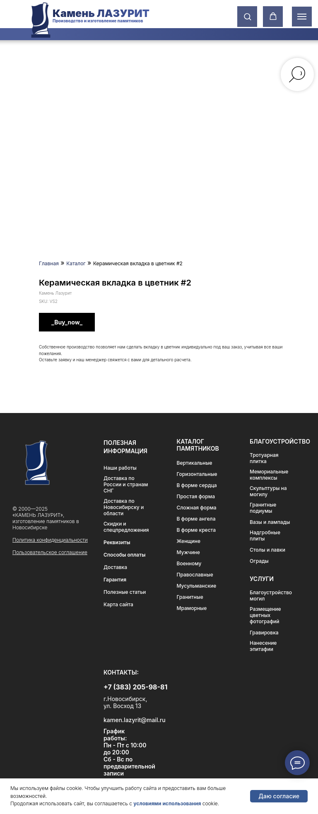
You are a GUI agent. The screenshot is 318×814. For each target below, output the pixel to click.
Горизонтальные (197, 474)
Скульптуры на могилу (268, 491)
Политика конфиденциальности (50, 540)
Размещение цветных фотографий (265, 615)
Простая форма (196, 496)
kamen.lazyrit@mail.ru (135, 719)
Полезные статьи (125, 592)
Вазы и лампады (270, 522)
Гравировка (264, 632)
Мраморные (192, 608)
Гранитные (190, 597)
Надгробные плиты (265, 535)
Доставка (115, 567)
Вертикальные (194, 463)
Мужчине (188, 552)
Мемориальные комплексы (269, 474)
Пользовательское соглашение (49, 552)
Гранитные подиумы (263, 508)
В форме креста (196, 530)
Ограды (259, 561)
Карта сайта (118, 604)
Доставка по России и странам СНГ (126, 484)
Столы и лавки (267, 550)
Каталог (75, 263)
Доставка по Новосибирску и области (124, 507)
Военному (189, 563)
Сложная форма (197, 507)
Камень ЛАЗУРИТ (101, 13)
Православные (195, 574)
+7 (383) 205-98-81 (135, 687)
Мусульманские (197, 586)
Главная (49, 263)
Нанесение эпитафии (263, 646)
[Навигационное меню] (301, 16)
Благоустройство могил (271, 595)
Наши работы (120, 468)
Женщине (189, 541)
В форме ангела (196, 519)
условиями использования (167, 803)
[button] (247, 16)
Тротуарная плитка (264, 458)
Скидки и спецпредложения (126, 527)
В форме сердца (197, 485)
